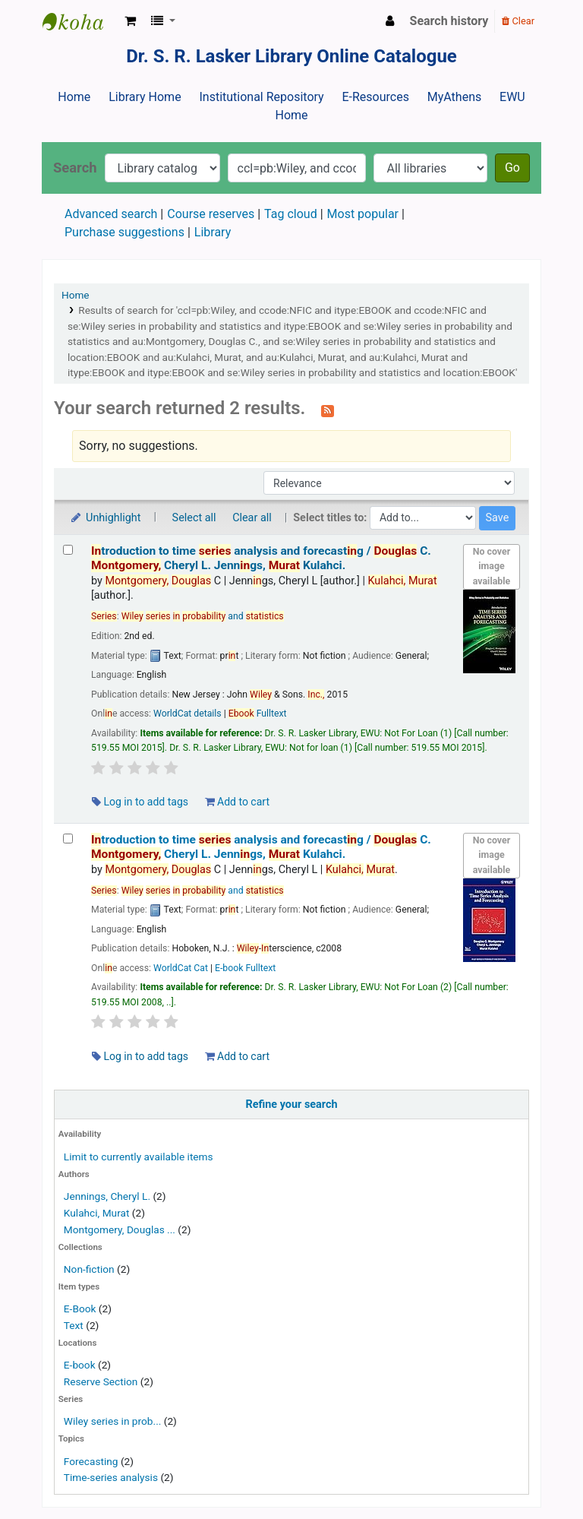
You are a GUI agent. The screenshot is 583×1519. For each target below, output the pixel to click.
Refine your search (292, 1104)
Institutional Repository (261, 97)
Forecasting (91, 1461)
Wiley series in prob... (113, 1421)
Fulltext (257, 713)
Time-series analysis (111, 1477)
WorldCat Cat (180, 968)
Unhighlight (105, 517)
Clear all (252, 517)
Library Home (145, 97)
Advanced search (111, 214)
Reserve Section (101, 1381)
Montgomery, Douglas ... (119, 1229)
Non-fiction (89, 1269)
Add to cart (237, 802)
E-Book (80, 1308)
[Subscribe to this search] (327, 409)
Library (212, 232)
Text (75, 1325)
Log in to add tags (140, 802)
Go (512, 167)
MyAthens (454, 97)
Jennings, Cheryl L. (107, 1196)
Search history (449, 21)
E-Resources (375, 97)
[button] (130, 21)
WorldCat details (187, 713)
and (202, 616)
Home (74, 97)
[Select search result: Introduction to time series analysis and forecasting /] (68, 550)
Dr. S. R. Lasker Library (80, 21)
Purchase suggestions (124, 232)
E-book (80, 1365)
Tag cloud (290, 214)
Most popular (363, 214)
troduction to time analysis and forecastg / (261, 558)
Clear (518, 21)
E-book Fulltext (245, 968)
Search (75, 168)
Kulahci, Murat (97, 1213)
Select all (194, 517)
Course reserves (210, 214)
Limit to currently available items (138, 1156)
